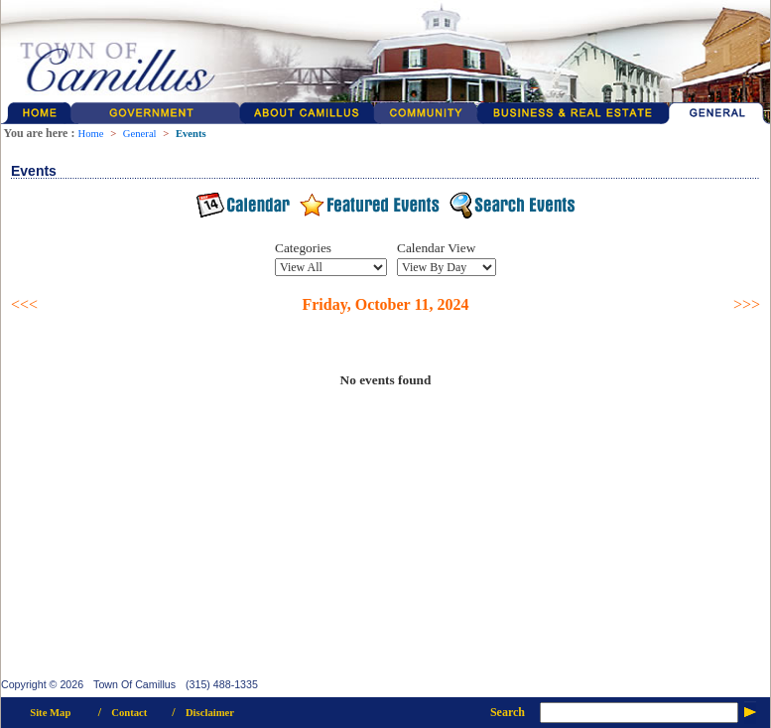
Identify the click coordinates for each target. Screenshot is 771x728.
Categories (303, 247)
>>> (746, 304)
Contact (129, 712)
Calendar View (436, 247)
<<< (24, 304)
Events (191, 133)
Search (507, 712)
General (140, 133)
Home (90, 133)
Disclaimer (210, 712)
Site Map (50, 712)
